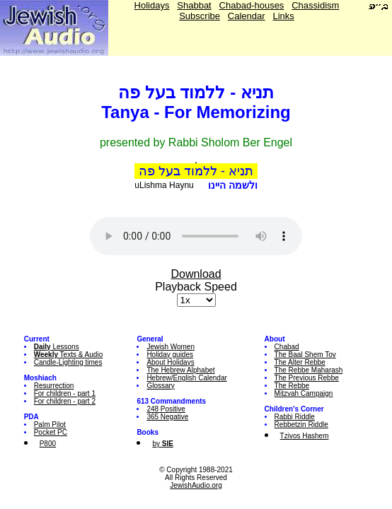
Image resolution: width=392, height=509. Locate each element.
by (162, 443)
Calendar (246, 16)
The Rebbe (292, 386)
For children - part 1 (65, 393)
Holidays (152, 5)
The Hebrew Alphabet (180, 370)
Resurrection (54, 386)
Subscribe (199, 16)
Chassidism (315, 5)
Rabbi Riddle (295, 417)
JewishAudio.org (195, 485)
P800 (48, 443)
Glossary (160, 386)
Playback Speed (196, 287)
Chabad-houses (251, 5)
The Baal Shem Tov (305, 354)
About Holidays (170, 362)
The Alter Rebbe (300, 362)
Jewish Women (170, 347)
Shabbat (194, 5)
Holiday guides (169, 354)
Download (196, 274)
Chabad (287, 347)
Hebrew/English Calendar (186, 378)
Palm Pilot (50, 424)
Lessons (56, 347)
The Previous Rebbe (307, 378)
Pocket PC (50, 432)
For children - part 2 (65, 401)
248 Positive (165, 409)
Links (283, 16)
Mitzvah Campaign (304, 393)
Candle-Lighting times (68, 362)
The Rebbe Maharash (309, 370)
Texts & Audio (68, 354)
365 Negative (167, 417)
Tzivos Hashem (304, 436)
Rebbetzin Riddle (301, 424)
